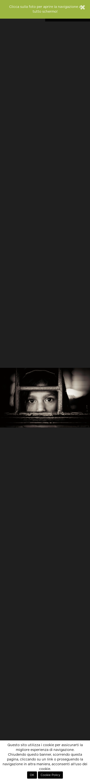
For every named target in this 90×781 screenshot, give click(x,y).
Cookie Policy (50, 775)
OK (32, 775)
